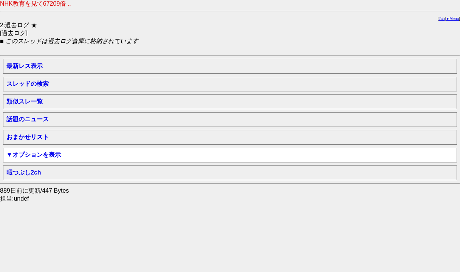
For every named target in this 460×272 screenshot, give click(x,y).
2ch (442, 19)
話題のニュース (27, 119)
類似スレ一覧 (24, 101)
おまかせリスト (27, 137)
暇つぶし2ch (23, 172)
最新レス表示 (24, 66)
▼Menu (452, 19)
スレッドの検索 (27, 83)
